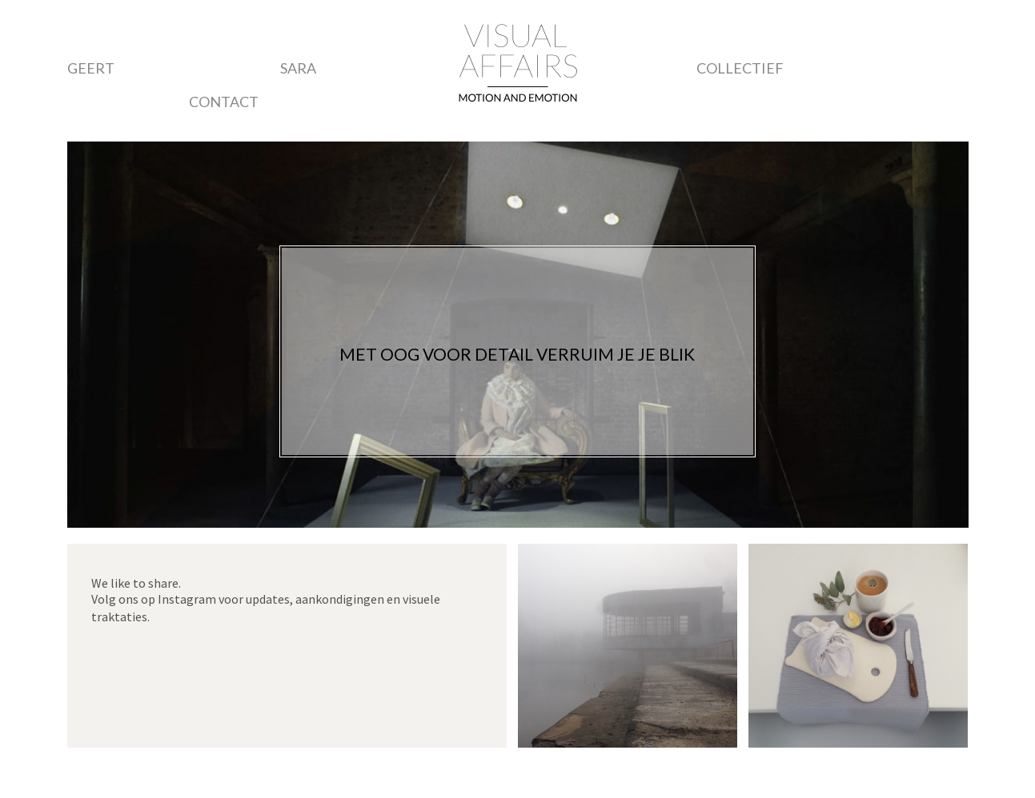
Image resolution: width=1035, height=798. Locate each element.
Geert (90, 68)
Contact (224, 101)
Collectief (740, 68)
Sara (298, 68)
